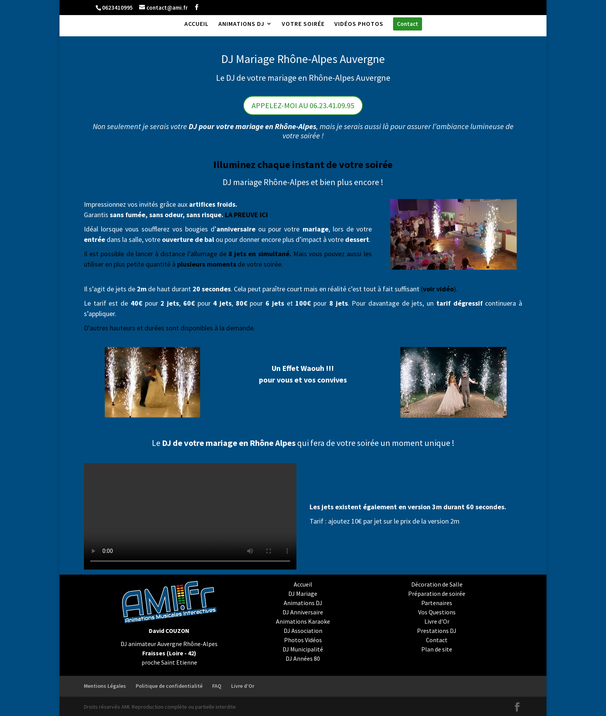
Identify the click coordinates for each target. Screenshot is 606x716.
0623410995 (117, 7)
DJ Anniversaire (303, 612)
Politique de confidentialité (169, 685)
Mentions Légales (105, 685)
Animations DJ (303, 603)
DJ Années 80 (303, 658)
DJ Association (303, 630)
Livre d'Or (436, 621)
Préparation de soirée (436, 593)
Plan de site (436, 649)
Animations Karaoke (303, 621)
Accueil (303, 584)
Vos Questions (437, 612)
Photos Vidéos (303, 640)
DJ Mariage (302, 593)
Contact (437, 640)
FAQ (216, 685)
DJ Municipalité (303, 649)
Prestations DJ (436, 630)
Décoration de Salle (437, 584)
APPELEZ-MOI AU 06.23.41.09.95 (303, 105)
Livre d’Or (242, 685)
